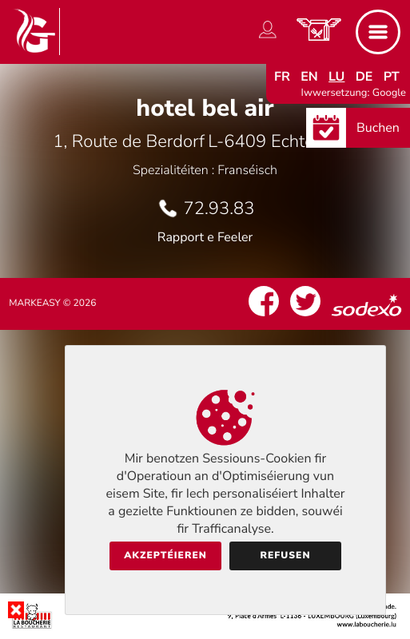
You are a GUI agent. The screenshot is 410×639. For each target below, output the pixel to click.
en (309, 76)
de (364, 76)
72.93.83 (219, 208)
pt (392, 76)
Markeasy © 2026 (52, 303)
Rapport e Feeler (205, 237)
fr (282, 76)
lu (336, 76)
